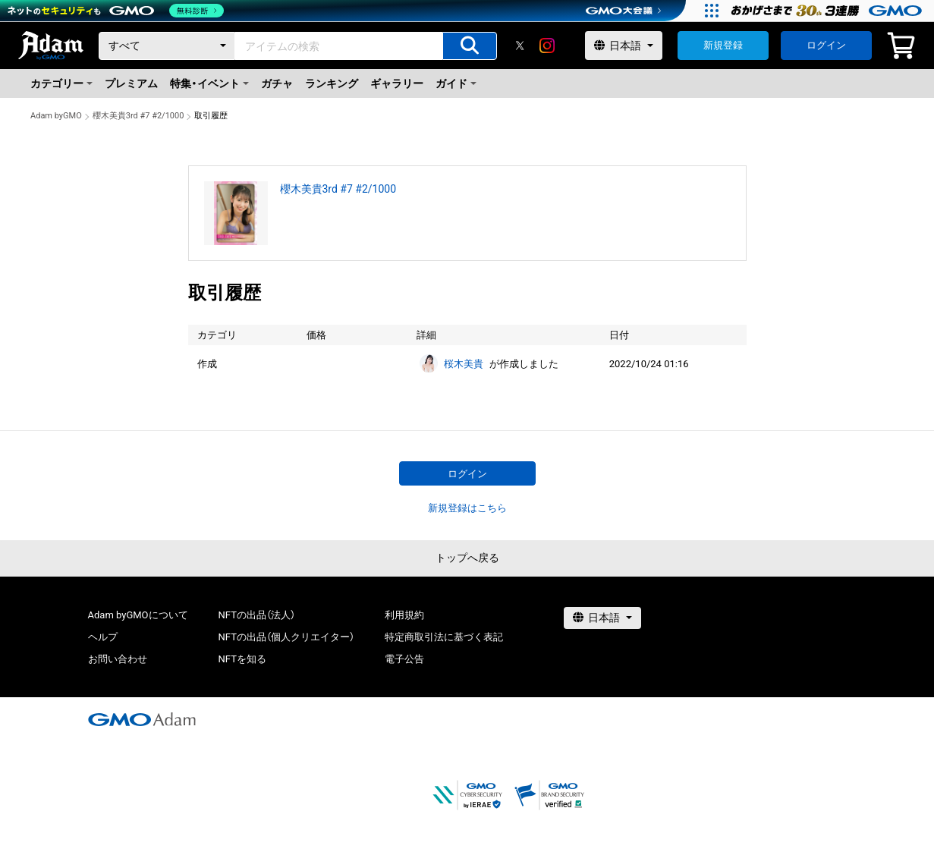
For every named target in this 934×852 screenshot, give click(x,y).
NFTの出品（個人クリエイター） (286, 637)
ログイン (826, 45)
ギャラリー (396, 83)
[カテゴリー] (167, 46)
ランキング (331, 83)
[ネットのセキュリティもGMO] (116, 10)
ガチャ (277, 83)
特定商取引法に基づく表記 (444, 637)
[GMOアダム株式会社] (142, 719)
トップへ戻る (467, 558)
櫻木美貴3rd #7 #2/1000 (138, 116)
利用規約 (404, 615)
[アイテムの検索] (469, 46)
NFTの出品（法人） (257, 615)
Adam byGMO (56, 116)
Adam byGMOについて (138, 615)
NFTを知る (242, 659)
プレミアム (131, 83)
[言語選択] (623, 45)
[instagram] (547, 45)
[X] (519, 45)
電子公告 (404, 659)
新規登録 (723, 45)
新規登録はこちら (467, 508)
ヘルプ (103, 637)
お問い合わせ (117, 659)
